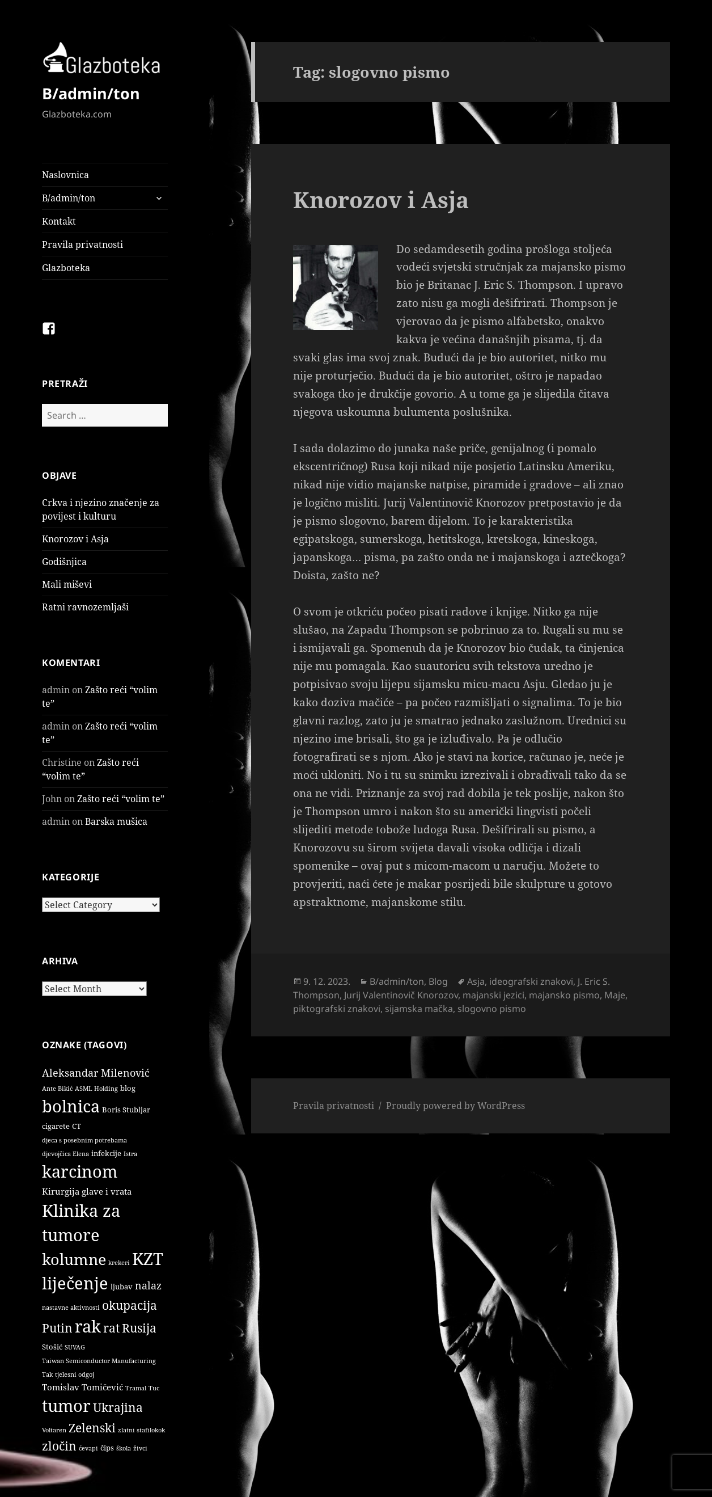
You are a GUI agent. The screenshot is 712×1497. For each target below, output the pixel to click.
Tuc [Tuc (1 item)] (154, 1388)
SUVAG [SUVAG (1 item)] (75, 1347)
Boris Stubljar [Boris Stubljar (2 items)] (126, 1109)
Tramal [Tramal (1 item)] (135, 1388)
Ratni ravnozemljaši (85, 607)
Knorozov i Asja (75, 539)
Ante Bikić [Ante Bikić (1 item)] (57, 1089)
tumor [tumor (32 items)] (66, 1405)
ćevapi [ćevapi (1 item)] (88, 1448)
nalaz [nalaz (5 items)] (148, 1285)
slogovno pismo (491, 1008)
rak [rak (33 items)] (88, 1326)
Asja (476, 981)
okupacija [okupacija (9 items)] (129, 1305)
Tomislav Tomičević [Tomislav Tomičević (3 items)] (82, 1387)
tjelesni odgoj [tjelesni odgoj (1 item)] (74, 1374)
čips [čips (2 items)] (107, 1448)
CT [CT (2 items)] (76, 1126)
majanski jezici (493, 995)
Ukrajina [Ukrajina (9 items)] (118, 1407)
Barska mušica (116, 821)
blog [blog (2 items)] (127, 1088)
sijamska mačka (419, 1008)
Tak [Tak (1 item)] (47, 1374)
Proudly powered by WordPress (455, 1105)
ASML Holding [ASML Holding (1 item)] (96, 1089)
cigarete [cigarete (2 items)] (56, 1126)
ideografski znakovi (531, 981)
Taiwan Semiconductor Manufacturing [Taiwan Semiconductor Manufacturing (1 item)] (99, 1361)
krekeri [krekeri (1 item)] (119, 1263)
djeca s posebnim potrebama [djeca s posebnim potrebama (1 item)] (84, 1140)
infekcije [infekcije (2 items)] (106, 1153)
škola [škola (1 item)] (123, 1448)
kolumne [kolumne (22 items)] (74, 1259)
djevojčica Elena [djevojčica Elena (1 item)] (65, 1154)
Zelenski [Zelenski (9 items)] (92, 1427)
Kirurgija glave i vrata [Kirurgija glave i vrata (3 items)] (87, 1191)
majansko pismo (564, 995)
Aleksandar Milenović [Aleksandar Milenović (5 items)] (96, 1072)
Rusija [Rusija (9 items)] (139, 1327)
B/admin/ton (91, 93)
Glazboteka (66, 268)
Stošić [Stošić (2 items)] (52, 1347)
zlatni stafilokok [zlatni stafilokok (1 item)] (141, 1430)
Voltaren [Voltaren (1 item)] (54, 1430)
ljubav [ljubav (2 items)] (122, 1286)
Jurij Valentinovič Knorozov (401, 995)
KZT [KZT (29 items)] (147, 1258)
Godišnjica (64, 561)
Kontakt (59, 221)
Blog (438, 981)
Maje (614, 995)
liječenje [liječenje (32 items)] (75, 1283)
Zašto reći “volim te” (120, 798)
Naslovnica (65, 174)
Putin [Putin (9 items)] (57, 1327)
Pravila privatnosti (82, 244)
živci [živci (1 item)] (140, 1448)
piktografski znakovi (336, 1008)
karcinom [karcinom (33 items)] (79, 1171)
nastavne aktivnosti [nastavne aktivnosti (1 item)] (71, 1308)
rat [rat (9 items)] (111, 1327)
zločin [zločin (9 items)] (59, 1445)
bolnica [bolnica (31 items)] (71, 1106)
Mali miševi (67, 584)
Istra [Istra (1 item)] (130, 1154)
